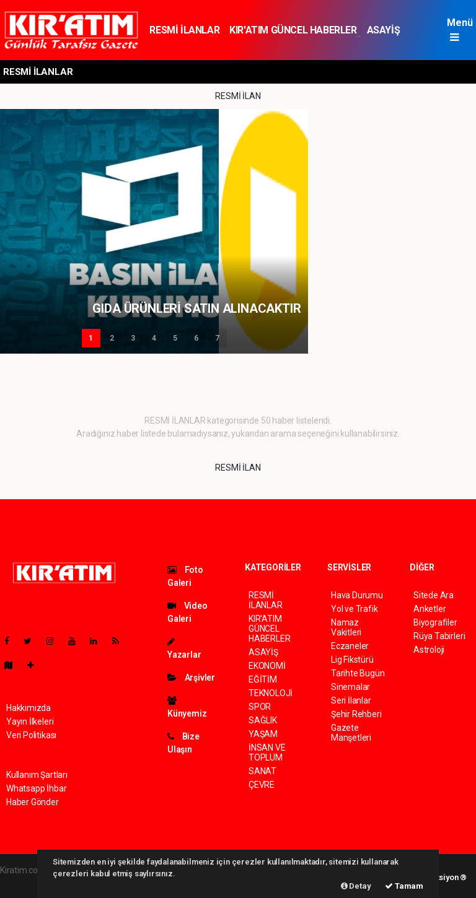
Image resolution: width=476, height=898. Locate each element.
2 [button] (112, 338)
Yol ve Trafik (354, 609)
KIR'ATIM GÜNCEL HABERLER (292, 30)
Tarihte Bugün (358, 673)
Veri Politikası (31, 735)
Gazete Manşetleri (351, 733)
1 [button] (91, 338)
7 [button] (217, 338)
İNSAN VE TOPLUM (267, 752)
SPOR (260, 707)
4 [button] (154, 338)
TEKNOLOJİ (271, 693)
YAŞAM (263, 734)
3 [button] (133, 338)
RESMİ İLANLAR (184, 30)
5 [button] (175, 338)
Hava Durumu (357, 595)
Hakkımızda (28, 708)
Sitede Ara (433, 595)
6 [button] (196, 338)
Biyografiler (435, 622)
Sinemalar (350, 687)
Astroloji (428, 650)
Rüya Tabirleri (439, 636)
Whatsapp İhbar (36, 788)
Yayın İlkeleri (29, 721)
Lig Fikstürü (352, 660)
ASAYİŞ (383, 30)
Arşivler (191, 677)
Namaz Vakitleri (346, 627)
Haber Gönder (32, 802)
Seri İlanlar (351, 700)
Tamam (404, 886)
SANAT (262, 771)
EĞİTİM (263, 679)
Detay (356, 886)
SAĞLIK (263, 720)
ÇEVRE (262, 785)
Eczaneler (350, 646)
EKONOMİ (267, 666)
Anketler (429, 609)
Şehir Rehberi (356, 714)
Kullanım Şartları (37, 775)
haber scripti (23, 883)
